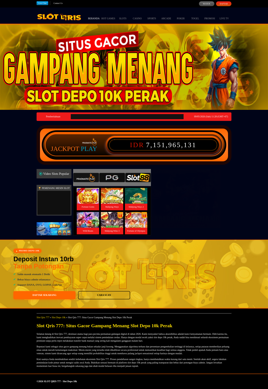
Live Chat (42, 3)
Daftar (224, 4)
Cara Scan (61, 295)
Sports (152, 15)
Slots (122, 15)
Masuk (206, 4)
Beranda (94, 15)
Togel (195, 15)
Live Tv (224, 15)
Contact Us (58, 3)
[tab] (86, 177)
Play (89, 148)
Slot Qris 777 (43, 317)
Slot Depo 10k (59, 317)
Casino (137, 15)
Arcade (166, 15)
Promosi (209, 15)
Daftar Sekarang (30, 295)
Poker (181, 15)
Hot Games (108, 15)
